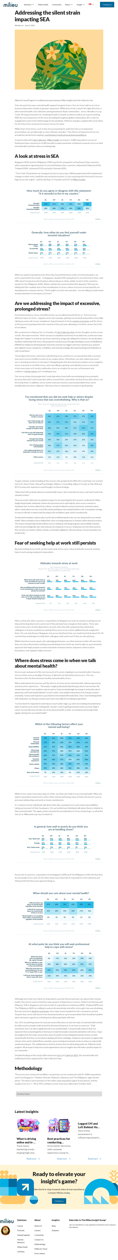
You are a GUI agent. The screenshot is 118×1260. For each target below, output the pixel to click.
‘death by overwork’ (40, 1011)
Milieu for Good (40, 1249)
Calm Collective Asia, (65, 332)
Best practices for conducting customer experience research (58, 1140)
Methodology (39, 1244)
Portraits (20, 1230)
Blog (54, 1226)
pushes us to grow (81, 321)
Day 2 (59, 1055)
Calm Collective (39, 140)
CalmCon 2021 (71, 1055)
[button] (29, 4)
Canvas (20, 1226)
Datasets (55, 1230)
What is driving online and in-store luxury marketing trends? (28, 1140)
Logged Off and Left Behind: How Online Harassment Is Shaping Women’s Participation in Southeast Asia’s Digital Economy (89, 1125)
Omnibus (21, 1251)
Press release (39, 1253)
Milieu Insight (53, 140)
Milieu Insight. (79, 179)
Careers (37, 1230)
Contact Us (38, 1239)
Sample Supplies (23, 1235)
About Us (38, 1226)
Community (56, 4)
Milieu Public (43, 4)
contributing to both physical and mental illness (65, 135)
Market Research (21, 1240)
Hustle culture (30, 371)
